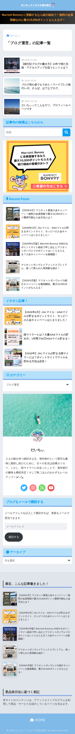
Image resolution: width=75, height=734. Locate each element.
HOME (37, 720)
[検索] (66, 132)
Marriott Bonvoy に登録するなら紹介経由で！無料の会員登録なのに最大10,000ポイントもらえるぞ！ (37, 17)
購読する (14, 536)
